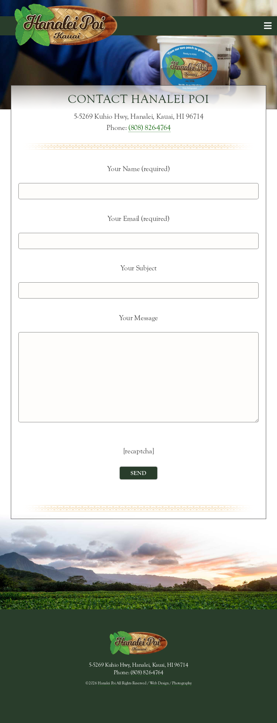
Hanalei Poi (106, 683)
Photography (181, 683)
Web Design (159, 683)
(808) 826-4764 (149, 127)
